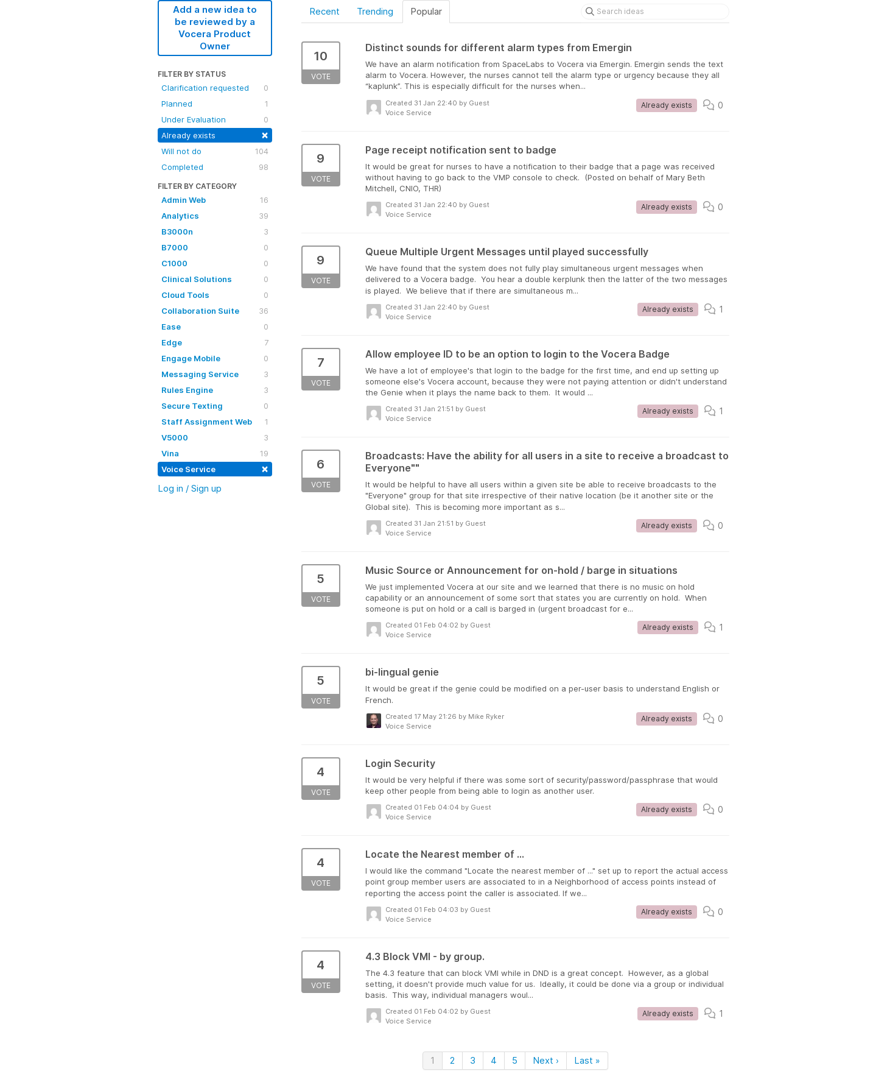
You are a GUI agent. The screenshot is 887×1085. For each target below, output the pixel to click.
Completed (214, 167)
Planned (214, 103)
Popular (426, 11)
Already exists (214, 134)
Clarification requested (214, 88)
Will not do (214, 151)
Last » (587, 1060)
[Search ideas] (655, 11)
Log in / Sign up (190, 488)
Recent (324, 11)
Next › (546, 1060)
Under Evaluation (214, 119)
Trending (375, 11)
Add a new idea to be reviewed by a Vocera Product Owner (215, 28)
